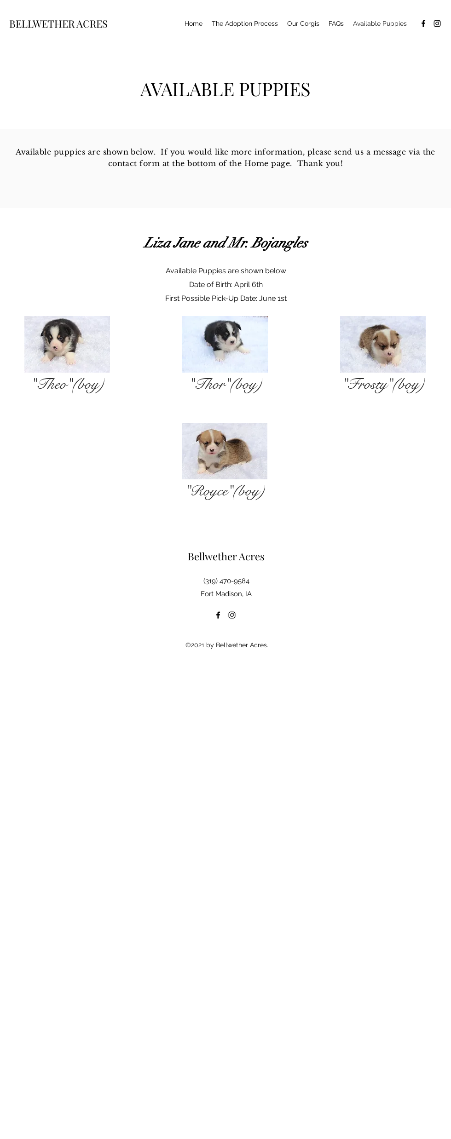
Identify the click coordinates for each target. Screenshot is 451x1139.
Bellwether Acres (226, 556)
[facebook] (423, 23)
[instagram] (437, 23)
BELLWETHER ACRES (58, 23)
